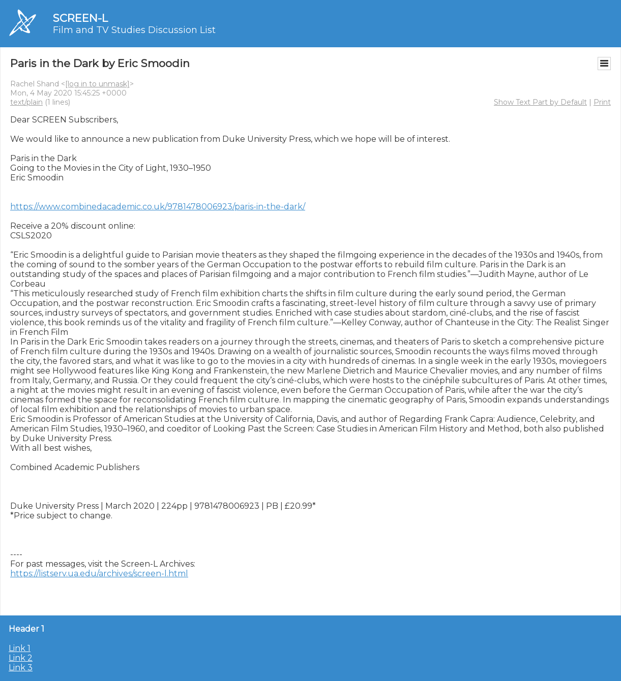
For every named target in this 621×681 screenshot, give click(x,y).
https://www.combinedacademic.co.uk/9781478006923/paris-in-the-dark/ (157, 206)
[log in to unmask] (97, 83)
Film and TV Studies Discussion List (134, 30)
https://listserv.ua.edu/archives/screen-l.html (99, 573)
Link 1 (20, 648)
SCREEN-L (80, 18)
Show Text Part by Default (540, 102)
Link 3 (21, 667)
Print (602, 102)
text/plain (26, 102)
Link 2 (21, 658)
